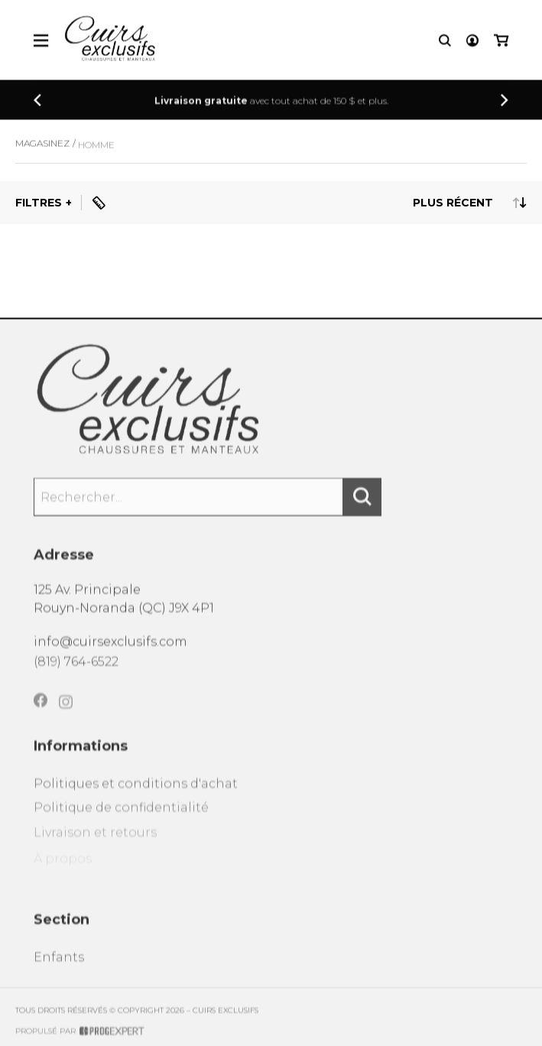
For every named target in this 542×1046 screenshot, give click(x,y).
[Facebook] (40, 711)
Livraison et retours (95, 844)
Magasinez (42, 148)
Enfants (59, 967)
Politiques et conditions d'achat (136, 793)
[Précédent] (37, 101)
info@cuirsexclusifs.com (110, 647)
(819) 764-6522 (76, 668)
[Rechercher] (362, 504)
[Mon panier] (501, 41)
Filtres (38, 203)
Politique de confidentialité (121, 818)
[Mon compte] (472, 41)
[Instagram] (66, 714)
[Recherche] (445, 41)
